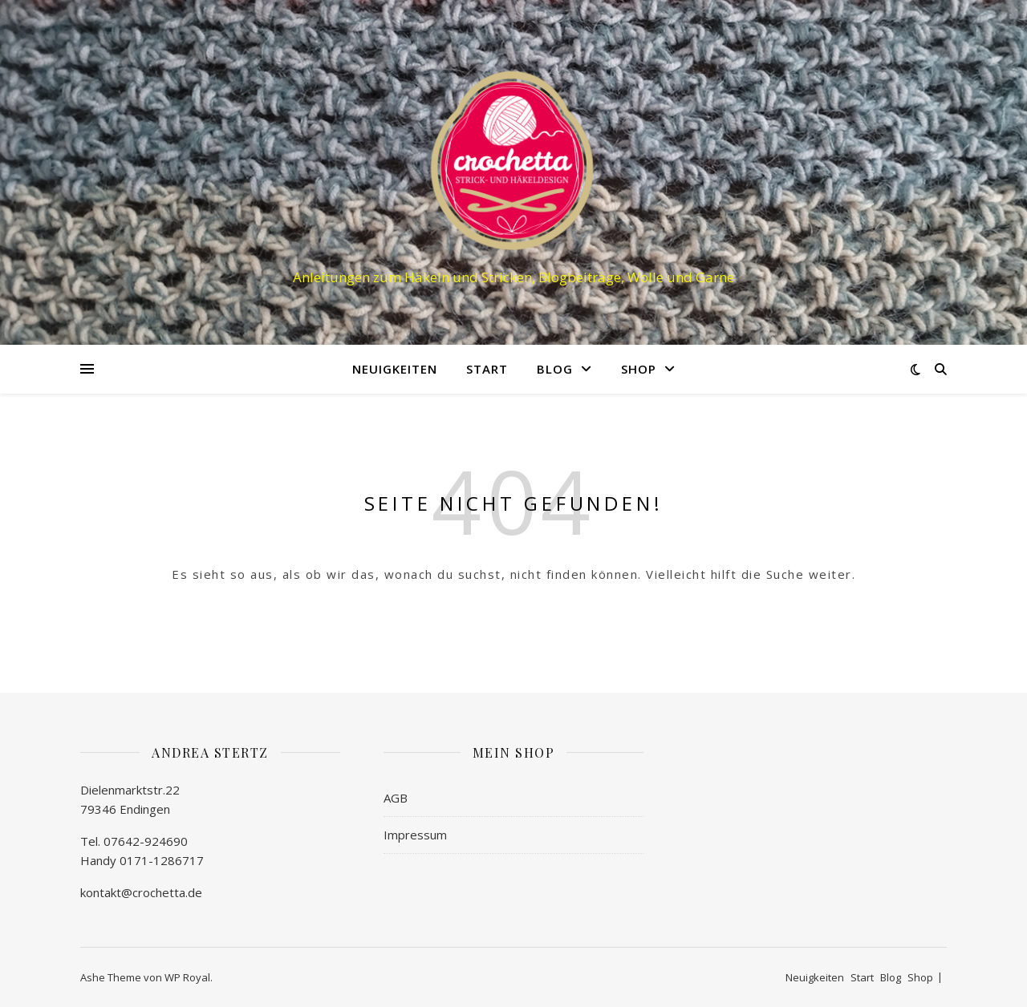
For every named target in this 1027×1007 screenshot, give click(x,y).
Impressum (415, 835)
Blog (555, 369)
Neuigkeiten (394, 369)
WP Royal (187, 977)
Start (487, 369)
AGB (396, 798)
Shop (638, 369)
